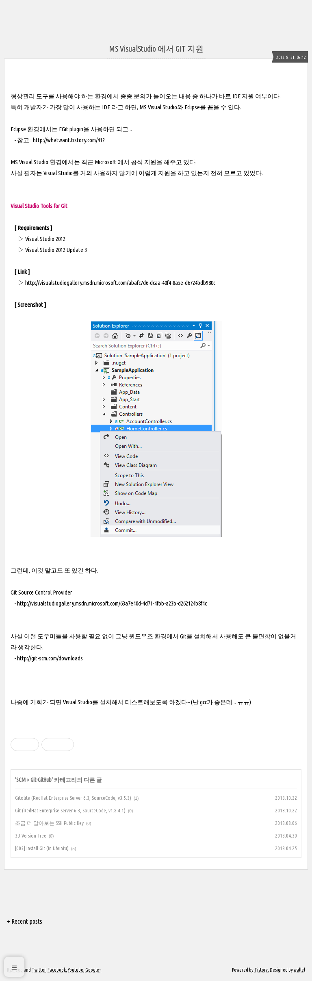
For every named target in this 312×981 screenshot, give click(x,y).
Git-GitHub (41, 780)
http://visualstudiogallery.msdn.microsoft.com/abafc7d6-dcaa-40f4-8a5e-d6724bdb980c (120, 282)
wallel (299, 969)
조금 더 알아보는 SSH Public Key (49, 823)
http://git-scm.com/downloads (50, 658)
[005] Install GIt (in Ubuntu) (42, 848)
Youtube (75, 969)
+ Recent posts (24, 921)
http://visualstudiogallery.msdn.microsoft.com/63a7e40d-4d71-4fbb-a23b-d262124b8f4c (112, 603)
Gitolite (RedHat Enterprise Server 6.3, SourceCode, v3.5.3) (73, 798)
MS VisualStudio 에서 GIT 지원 (156, 48)
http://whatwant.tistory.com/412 (69, 140)
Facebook (57, 969)
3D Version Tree (30, 835)
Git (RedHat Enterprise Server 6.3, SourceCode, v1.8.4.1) (70, 810)
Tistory (261, 969)
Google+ (93, 969)
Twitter (39, 969)
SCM (21, 780)
